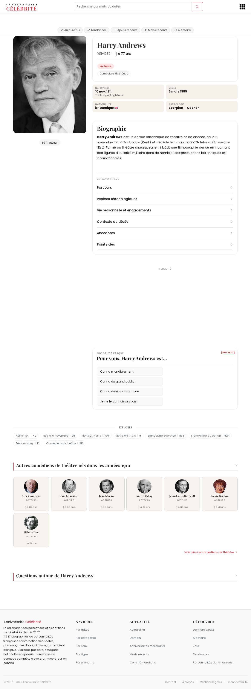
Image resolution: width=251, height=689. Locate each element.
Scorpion (176, 108)
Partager (49, 142)
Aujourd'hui (70, 18)
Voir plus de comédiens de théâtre (211, 552)
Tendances (97, 18)
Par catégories (86, 638)
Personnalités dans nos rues (213, 662)
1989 (107, 54)
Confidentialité (238, 682)
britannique (104, 108)
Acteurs (34, 31)
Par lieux (81, 646)
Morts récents (155, 18)
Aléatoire (182, 18)
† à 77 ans (123, 54)
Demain (135, 638)
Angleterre (116, 95)
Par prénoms (85, 662)
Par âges (82, 654)
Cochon (193, 108)
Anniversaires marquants (147, 646)
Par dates (82, 629)
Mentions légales (211, 682)
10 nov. (100, 91)
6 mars (174, 91)
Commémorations (143, 662)
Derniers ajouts (203, 629)
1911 (99, 54)
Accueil (20, 31)
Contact (170, 682)
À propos (188, 682)
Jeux (196, 646)
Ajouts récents (125, 18)
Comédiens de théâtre (114, 73)
